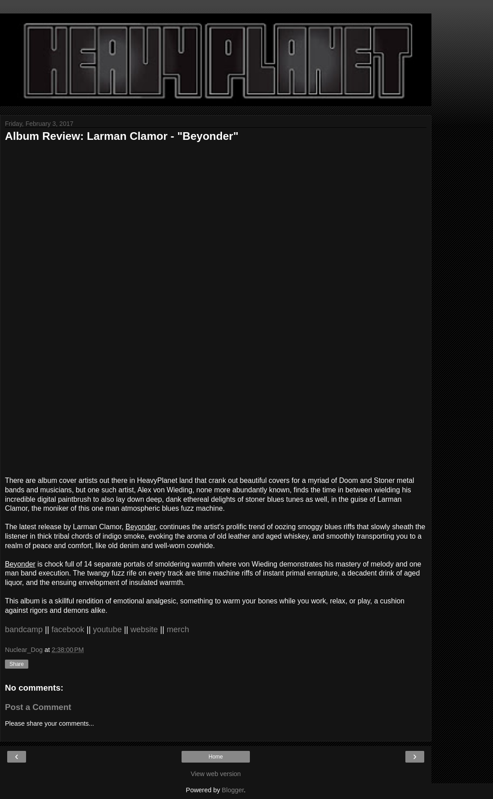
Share (16, 664)
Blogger (233, 790)
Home (216, 757)
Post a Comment (38, 707)
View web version (216, 773)
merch (178, 629)
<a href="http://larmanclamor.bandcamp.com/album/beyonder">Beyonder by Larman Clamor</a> (162, 307)
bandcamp (25, 629)
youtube (108, 629)
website (145, 629)
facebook (68, 629)
